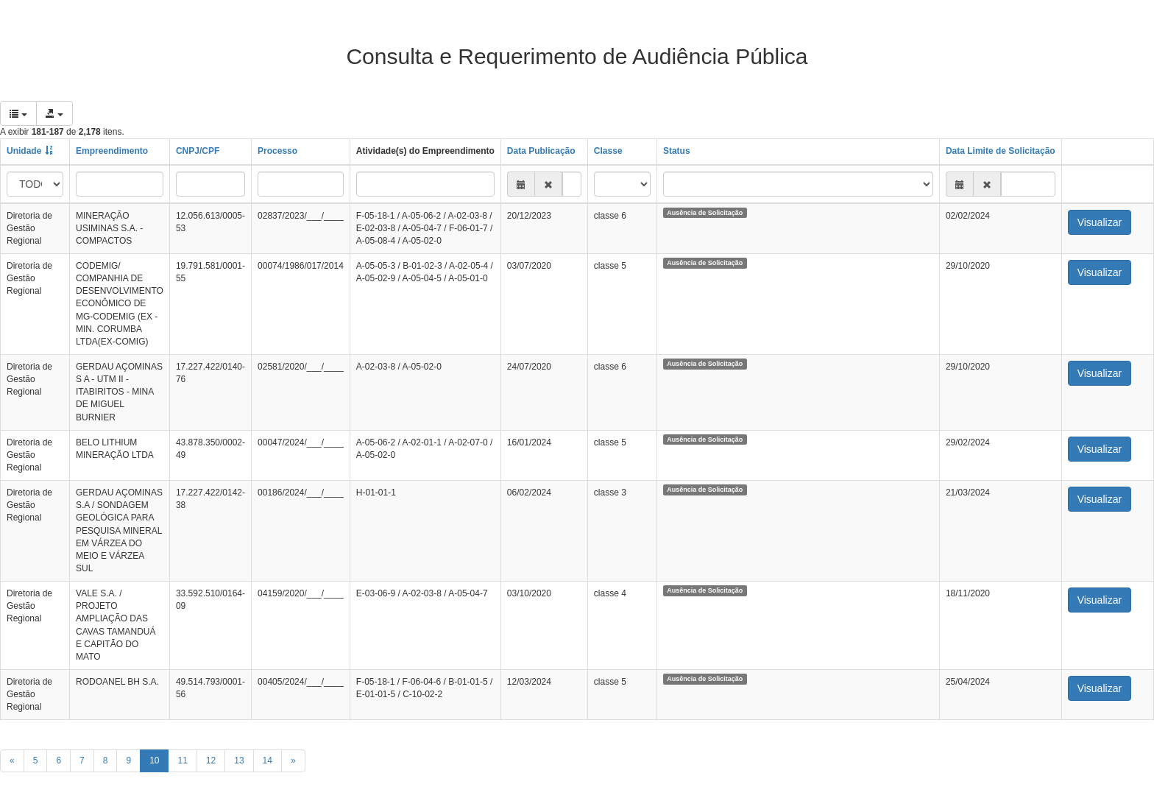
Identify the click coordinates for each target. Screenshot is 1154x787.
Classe (608, 151)
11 (182, 760)
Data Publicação (541, 151)
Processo (277, 151)
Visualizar (1099, 222)
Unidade (24, 151)
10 (154, 760)
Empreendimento (112, 151)
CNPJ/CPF (197, 151)
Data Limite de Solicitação (1000, 151)
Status (676, 151)
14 (267, 760)
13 (239, 760)
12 (211, 760)
